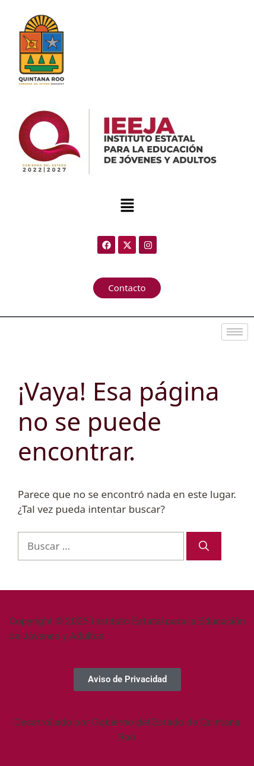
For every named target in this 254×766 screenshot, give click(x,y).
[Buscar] (203, 546)
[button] (127, 205)
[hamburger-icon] (234, 332)
